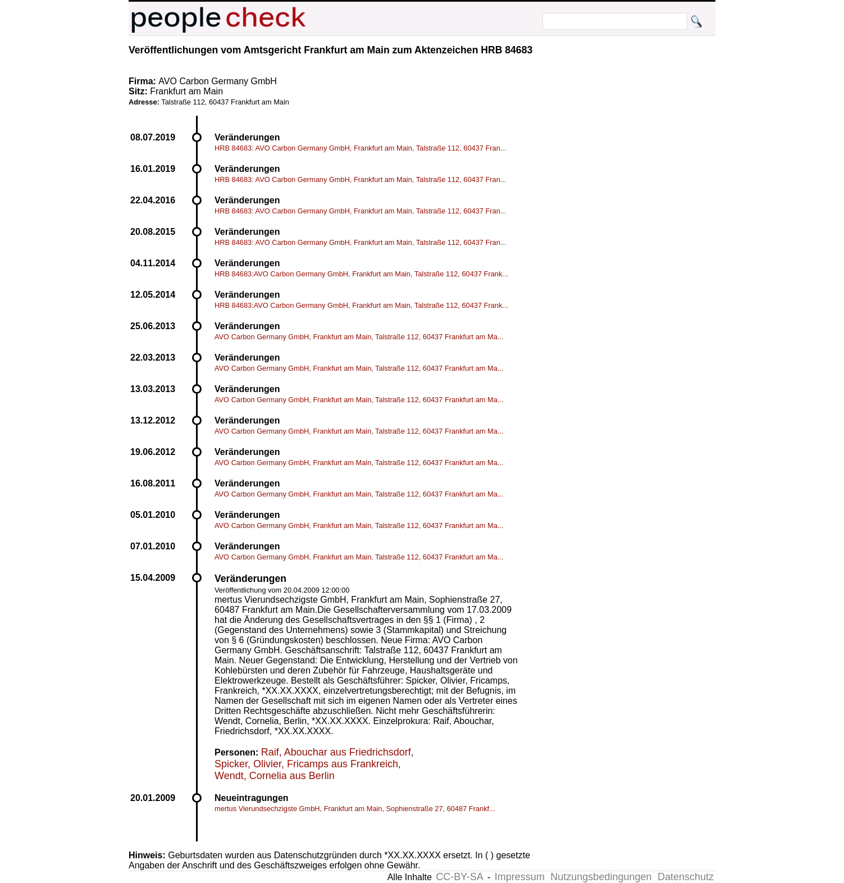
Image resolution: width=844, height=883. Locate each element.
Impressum (520, 876)
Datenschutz (686, 876)
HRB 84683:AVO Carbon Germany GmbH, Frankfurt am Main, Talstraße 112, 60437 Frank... (361, 274)
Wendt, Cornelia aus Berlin (275, 775)
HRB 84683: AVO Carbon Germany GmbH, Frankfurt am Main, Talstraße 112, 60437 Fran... (360, 148)
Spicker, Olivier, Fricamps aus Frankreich (306, 764)
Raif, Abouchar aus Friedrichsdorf (336, 752)
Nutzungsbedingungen (600, 876)
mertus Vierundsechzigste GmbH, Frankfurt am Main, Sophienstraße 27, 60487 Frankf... (355, 808)
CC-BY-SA (459, 876)
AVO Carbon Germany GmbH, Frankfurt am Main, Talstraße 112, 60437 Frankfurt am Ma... (359, 337)
